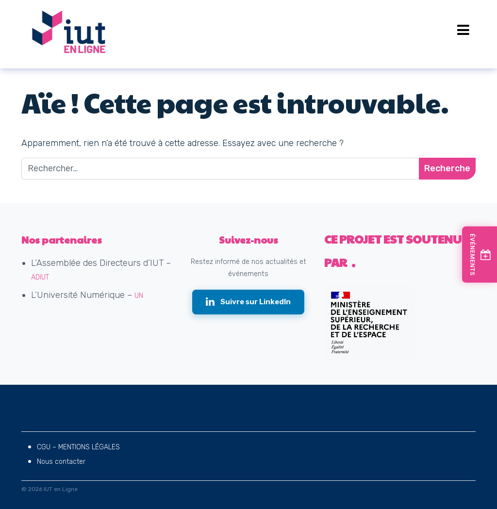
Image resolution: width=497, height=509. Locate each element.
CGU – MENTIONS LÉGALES (78, 447)
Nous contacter (61, 462)
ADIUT (40, 277)
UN (138, 296)
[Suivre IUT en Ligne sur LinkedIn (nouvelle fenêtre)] (248, 302)
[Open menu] (463, 30)
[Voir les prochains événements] (479, 254)
